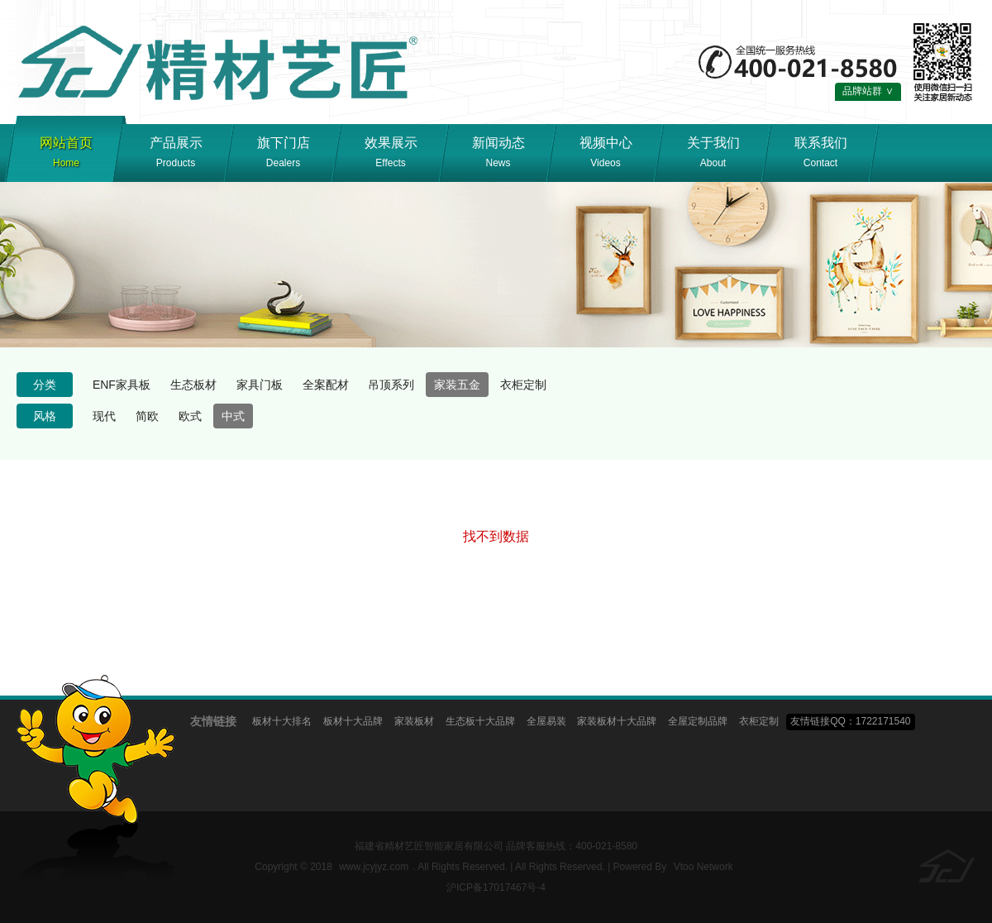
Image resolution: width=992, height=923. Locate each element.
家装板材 (414, 721)
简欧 (147, 416)
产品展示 (175, 155)
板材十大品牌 (353, 721)
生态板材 (193, 384)
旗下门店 (283, 155)
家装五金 (457, 384)
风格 (44, 416)
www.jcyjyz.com (373, 867)
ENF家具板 (121, 384)
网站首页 (66, 155)
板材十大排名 (282, 721)
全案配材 (326, 384)
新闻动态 (498, 155)
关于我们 (713, 155)
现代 (104, 416)
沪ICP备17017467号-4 (496, 887)
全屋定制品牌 (697, 721)
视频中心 (605, 155)
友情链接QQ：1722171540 (850, 721)
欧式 (190, 416)
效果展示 (390, 155)
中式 (233, 416)
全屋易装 (546, 721)
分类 (44, 384)
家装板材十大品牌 (616, 721)
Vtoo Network (703, 867)
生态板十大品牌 (480, 721)
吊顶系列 (391, 384)
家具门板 (259, 384)
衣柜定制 (523, 384)
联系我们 (820, 155)
